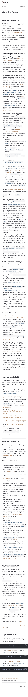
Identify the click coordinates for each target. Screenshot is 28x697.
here (15, 539)
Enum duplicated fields (14, 605)
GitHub (22, 621)
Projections (6, 478)
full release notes (17, 32)
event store (9, 474)
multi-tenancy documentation (11, 351)
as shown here (22, 434)
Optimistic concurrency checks (16, 189)
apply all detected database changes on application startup (12, 411)
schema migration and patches (10, 598)
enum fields (11, 650)
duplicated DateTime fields (16, 661)
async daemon (10, 390)
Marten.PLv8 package (9, 558)
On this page (23, 6)
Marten (5, 2)
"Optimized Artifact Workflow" (15, 424)
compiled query (10, 471)
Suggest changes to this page (10, 678)
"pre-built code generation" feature (16, 420)
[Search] (21, 2)
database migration (7, 455)
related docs (6, 339)
